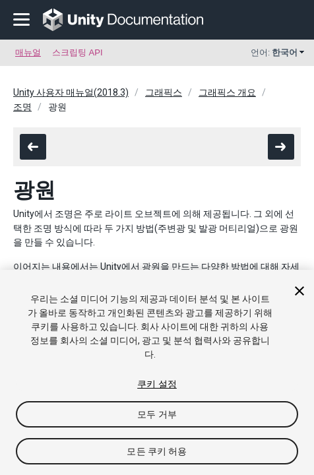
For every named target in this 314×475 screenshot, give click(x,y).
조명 (22, 107)
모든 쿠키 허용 (157, 451)
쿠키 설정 (157, 384)
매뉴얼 (28, 52)
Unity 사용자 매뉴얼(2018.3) (71, 92)
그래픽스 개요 (227, 92)
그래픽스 (163, 92)
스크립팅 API (77, 52)
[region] (157, 372)
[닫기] (299, 290)
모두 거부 (157, 414)
